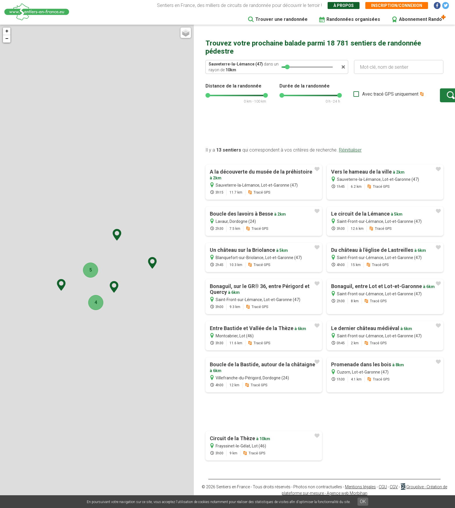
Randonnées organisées (353, 19)
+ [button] (6, 31)
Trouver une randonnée (281, 19)
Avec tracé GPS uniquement (372, 97)
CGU (383, 492)
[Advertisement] (324, 134)
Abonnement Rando (420, 19)
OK (363, 501)
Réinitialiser (350, 156)
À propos (343, 5)
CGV (394, 492)
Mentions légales (360, 492)
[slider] (287, 67)
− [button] (6, 38)
